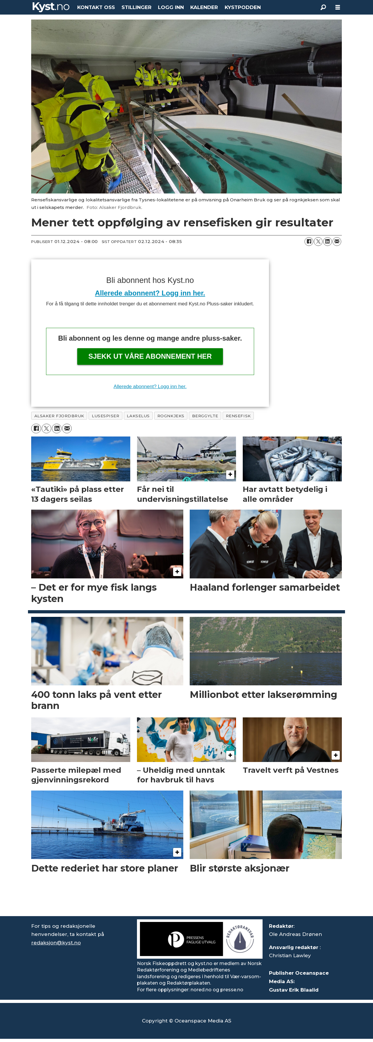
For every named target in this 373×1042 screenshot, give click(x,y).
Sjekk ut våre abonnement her (150, 356)
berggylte (205, 415)
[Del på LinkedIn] (327, 241)
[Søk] (323, 7)
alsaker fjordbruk (59, 415)
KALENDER (204, 7)
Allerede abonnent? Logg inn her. (150, 293)
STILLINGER (137, 7)
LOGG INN (171, 7)
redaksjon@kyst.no (56, 943)
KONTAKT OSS (96, 7)
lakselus (138, 415)
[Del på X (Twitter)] (318, 241)
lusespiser (105, 415)
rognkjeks (170, 415)
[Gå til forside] (51, 7)
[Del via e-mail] (336, 241)
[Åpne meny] (338, 7)
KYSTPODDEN (243, 7)
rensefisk (238, 415)
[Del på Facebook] (309, 241)
